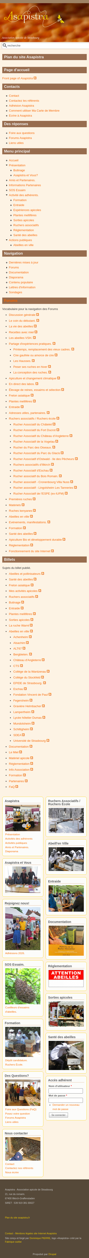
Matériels (15, 505)
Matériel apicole (19, 758)
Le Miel (14, 752)
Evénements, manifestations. (28, 522)
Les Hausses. (22, 361)
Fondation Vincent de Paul (30, 694)
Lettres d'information (22, 287)
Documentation (19, 272)
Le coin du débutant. (22, 320)
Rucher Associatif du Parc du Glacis (36, 453)
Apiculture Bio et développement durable (35, 539)
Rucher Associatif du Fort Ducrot (34, 430)
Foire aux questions (22, 133)
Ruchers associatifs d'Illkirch (31, 464)
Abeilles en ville (23, 245)
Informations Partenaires (25, 185)
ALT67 (17, 648)
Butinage (19, 170)
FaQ (12, 787)
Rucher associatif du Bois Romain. (35, 476)
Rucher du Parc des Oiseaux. (32, 447)
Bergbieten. (20, 654)
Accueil (14, 160)
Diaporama (16, 277)
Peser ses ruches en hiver (30, 366)
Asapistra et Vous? (25, 175)
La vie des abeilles (21, 326)
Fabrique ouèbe (13, 1241)
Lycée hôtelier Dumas (27, 717)
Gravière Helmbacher (27, 706)
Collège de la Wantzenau (29, 671)
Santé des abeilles (25, 235)
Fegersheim (21, 700)
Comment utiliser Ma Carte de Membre (34, 110)
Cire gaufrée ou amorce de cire (33, 355)
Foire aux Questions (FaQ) (20, 1109)
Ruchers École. (14, 1064)
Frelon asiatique (19, 395)
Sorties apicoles (23, 220)
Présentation (17, 165)
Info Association (19, 769)
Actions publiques (20, 240)
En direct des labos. (22, 384)
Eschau (18, 689)
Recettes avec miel (21, 332)
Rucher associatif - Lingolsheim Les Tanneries (43, 487)
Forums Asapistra (20, 138)
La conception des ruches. (30, 372)
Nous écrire (12, 1172)
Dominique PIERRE (40, 1238)
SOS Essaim (17, 190)
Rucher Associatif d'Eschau (31, 470)
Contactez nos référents (19, 1167)
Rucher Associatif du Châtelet (32, 424)
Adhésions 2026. (15, 953)
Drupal (52, 1254)
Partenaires (16, 781)
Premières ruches (20, 499)
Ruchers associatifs (26, 225)
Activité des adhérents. (24, 195)
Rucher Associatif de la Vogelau (34, 441)
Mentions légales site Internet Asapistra (36, 1233)
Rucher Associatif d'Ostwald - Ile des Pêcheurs (43, 459)
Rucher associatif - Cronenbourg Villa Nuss (41, 482)
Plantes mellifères (25, 215)
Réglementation (23, 230)
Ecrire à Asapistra (20, 115)
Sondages (15, 292)
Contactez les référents (24, 100)
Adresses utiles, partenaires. (27, 413)
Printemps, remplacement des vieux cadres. (41, 349)
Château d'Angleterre (27, 660)
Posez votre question (17, 1113)
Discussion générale (22, 315)
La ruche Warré (19, 625)
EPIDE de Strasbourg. (27, 683)
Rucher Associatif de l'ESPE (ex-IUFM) (38, 493)
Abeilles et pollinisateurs (24, 573)
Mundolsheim (22, 723)
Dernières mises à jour (23, 262)
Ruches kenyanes (20, 510)
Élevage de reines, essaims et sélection (35, 390)
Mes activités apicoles (23, 591)
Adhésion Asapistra (21, 105)
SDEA (17, 735)
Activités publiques (16, 842)
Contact (14, 95)
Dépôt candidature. (16, 1060)
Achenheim (20, 637)
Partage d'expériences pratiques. (30, 343)
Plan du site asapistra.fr (17, 1217)
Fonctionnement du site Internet (29, 551)
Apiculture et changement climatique (32, 378)
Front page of (17, 78)
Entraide (18, 205)
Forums (14, 267)
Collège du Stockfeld (26, 677)
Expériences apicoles (27, 210)
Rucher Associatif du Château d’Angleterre (41, 436)
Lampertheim (21, 712)
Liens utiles (16, 143)
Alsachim (19, 643)
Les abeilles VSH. (20, 338)
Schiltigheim (21, 729)
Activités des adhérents (19, 838)
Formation (20, 200)
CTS (16, 666)
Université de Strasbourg (29, 740)
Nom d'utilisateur (60, 1085)
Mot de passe (58, 1095)
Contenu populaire (21, 282)
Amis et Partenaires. (22, 180)
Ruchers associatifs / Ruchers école (32, 418)
